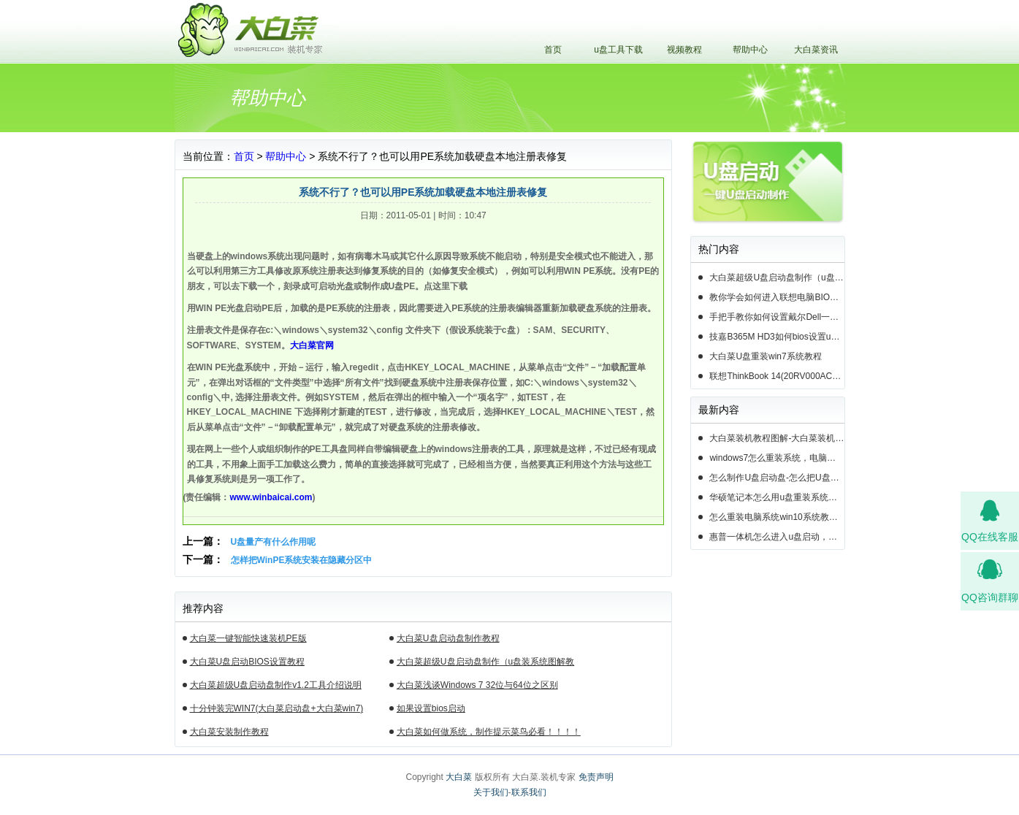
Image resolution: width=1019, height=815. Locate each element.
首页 (553, 50)
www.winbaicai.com (271, 497)
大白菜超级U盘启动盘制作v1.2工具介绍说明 (276, 685)
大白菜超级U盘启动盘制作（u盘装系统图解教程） (485, 664)
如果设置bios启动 (431, 708)
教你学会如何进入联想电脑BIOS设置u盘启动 (776, 297)
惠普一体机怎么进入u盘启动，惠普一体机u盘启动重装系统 (776, 537)
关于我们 (490, 792)
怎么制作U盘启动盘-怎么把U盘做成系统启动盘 (776, 477)
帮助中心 (750, 50)
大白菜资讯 (816, 50)
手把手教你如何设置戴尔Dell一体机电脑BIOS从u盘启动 (776, 317)
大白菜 (459, 777)
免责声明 (596, 777)
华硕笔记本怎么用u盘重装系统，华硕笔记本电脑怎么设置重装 (776, 497)
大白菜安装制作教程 (229, 732)
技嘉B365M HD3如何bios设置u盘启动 (776, 337)
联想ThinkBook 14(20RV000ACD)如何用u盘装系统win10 (776, 376)
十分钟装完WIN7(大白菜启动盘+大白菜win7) (277, 708)
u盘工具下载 (618, 50)
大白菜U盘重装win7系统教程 (765, 356)
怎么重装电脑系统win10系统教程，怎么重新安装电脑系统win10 (776, 517)
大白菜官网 (312, 345)
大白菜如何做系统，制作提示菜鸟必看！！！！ (489, 732)
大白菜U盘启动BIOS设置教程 (247, 662)
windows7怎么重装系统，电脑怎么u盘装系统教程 (776, 458)
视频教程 (684, 50)
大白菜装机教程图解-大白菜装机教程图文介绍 (776, 438)
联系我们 (528, 792)
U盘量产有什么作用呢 (273, 542)
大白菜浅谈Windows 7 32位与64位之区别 (477, 685)
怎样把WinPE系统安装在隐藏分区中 (302, 560)
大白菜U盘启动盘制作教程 (448, 638)
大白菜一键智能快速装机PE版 (248, 638)
